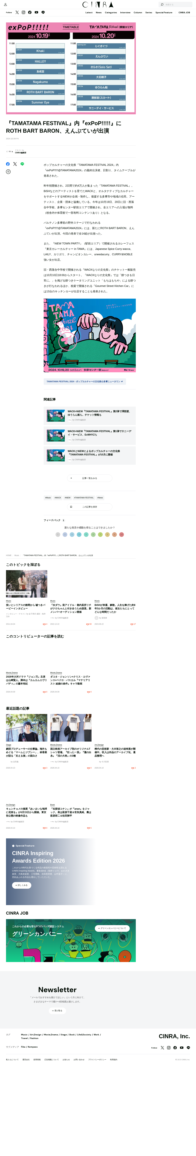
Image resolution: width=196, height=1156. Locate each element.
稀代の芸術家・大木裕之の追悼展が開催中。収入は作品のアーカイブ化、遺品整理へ (115, 868)
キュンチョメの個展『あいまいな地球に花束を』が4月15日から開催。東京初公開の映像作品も (26, 928)
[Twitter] (17, 53)
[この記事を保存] (8, 212)
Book (72, 1151)
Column (138, 53)
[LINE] (43, 53)
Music (16, 634)
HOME (8, 634)
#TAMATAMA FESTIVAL (84, 576)
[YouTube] (36, 53)
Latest (89, 53)
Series (148, 53)
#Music (48, 576)
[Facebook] (29, 53)
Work (96, 1151)
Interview (125, 53)
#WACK (58, 576)
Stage (64, 1151)
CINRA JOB (184, 53)
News (99, 53)
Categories (111, 53)
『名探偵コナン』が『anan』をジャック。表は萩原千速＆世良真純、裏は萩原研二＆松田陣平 (70, 928)
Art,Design (35, 1151)
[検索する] (155, 43)
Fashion (34, 1154)
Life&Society (84, 1151)
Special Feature (164, 53)
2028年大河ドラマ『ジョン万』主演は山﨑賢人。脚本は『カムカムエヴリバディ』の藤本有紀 (26, 758)
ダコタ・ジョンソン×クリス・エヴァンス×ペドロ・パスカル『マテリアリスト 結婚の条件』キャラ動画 (70, 758)
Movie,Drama (51, 1151)
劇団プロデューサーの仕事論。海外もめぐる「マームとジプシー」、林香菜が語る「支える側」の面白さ (26, 868)
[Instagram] (23, 53)
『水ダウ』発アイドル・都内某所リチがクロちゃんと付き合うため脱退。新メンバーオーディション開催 (70, 687)
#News (100, 576)
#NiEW (67, 576)
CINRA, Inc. (174, 1152)
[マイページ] (12, 43)
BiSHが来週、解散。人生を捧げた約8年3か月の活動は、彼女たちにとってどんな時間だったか (115, 687)
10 (121, 613)
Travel (24, 1154)
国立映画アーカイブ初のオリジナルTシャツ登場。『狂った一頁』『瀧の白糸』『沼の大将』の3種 (70, 868)
